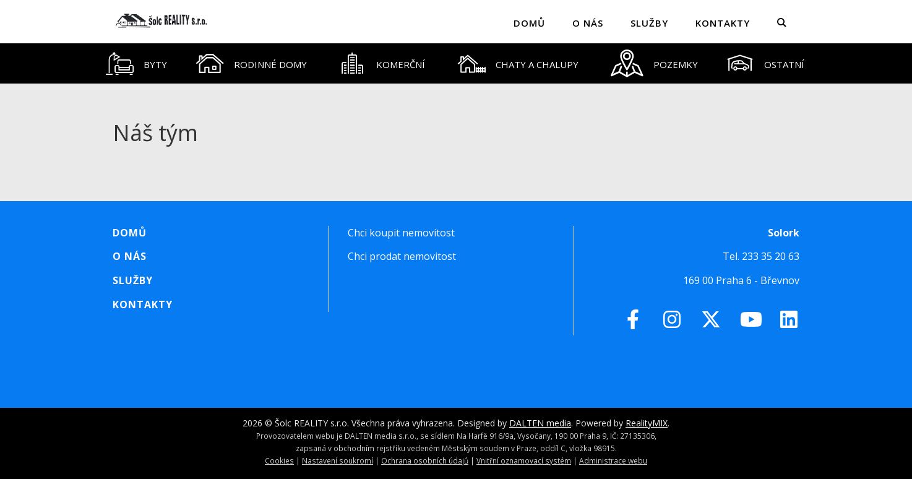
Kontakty (722, 23)
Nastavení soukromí (337, 460)
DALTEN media (540, 423)
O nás (587, 23)
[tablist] (456, 63)
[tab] (136, 63)
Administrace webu (613, 460)
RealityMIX (647, 423)
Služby (649, 23)
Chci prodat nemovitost (402, 256)
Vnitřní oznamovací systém (523, 460)
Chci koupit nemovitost (401, 232)
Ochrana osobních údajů (424, 460)
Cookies (279, 460)
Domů (529, 23)
